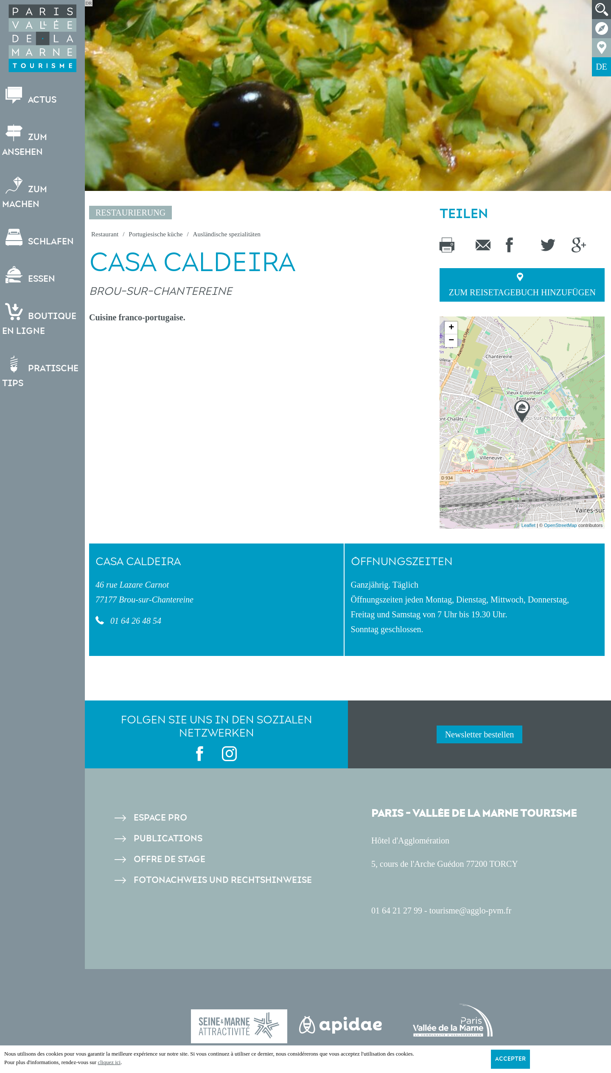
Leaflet (528, 525)
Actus (31, 96)
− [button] (451, 340)
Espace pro (160, 817)
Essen (30, 275)
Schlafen (40, 238)
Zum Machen (26, 193)
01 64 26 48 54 (134, 620)
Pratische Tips (42, 372)
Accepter (510, 1059)
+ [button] (451, 328)
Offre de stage (169, 859)
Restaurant (104, 234)
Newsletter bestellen (479, 734)
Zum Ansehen (26, 140)
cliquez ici (109, 1062)
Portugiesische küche (155, 234)
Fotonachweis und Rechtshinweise (223, 880)
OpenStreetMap (560, 525)
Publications (168, 838)
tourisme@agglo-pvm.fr (470, 910)
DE (601, 66)
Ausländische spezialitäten (227, 234)
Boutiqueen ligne (41, 319)
